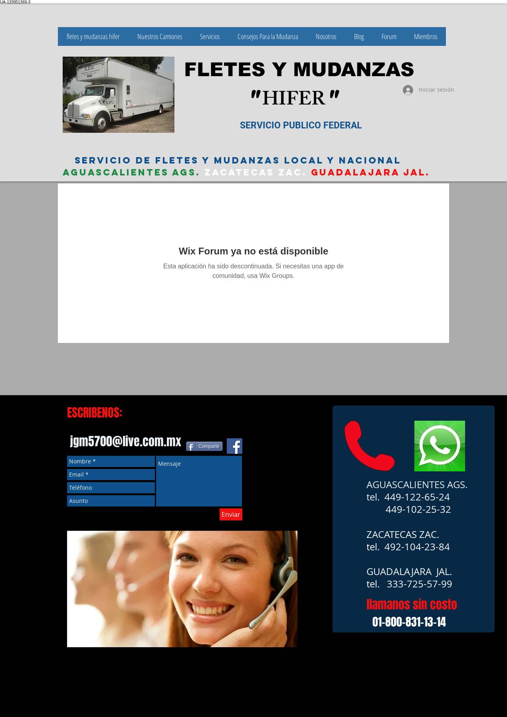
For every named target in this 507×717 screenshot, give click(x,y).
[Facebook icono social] (234, 446)
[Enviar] (231, 514)
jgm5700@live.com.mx (125, 441)
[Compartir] (204, 446)
